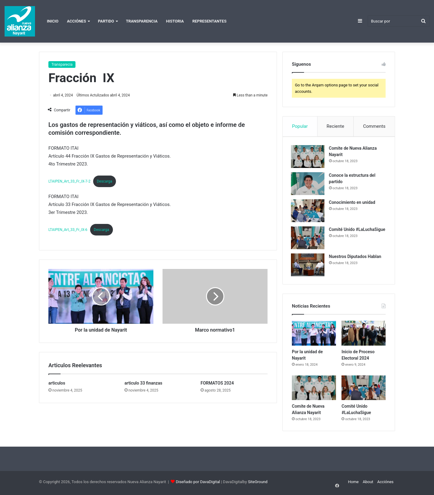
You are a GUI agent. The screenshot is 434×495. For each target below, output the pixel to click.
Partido (106, 21)
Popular (300, 126)
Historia (175, 21)
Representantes (209, 21)
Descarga (104, 181)
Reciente (335, 126)
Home (353, 484)
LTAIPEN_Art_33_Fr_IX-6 (67, 230)
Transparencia (142, 21)
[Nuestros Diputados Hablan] (308, 265)
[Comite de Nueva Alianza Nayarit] (308, 157)
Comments (374, 126)
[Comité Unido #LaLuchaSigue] (308, 238)
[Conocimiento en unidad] (308, 211)
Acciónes (76, 21)
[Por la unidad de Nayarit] (314, 335)
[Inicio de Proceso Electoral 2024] (363, 335)
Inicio (52, 21)
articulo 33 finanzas (143, 383)
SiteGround (258, 484)
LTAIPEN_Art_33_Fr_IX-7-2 (69, 181)
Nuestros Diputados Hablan (356, 257)
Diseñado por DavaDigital (198, 484)
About (368, 484)
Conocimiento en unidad (353, 203)
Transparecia (61, 64)
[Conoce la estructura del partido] (308, 184)
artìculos (56, 383)
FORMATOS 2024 (217, 383)
